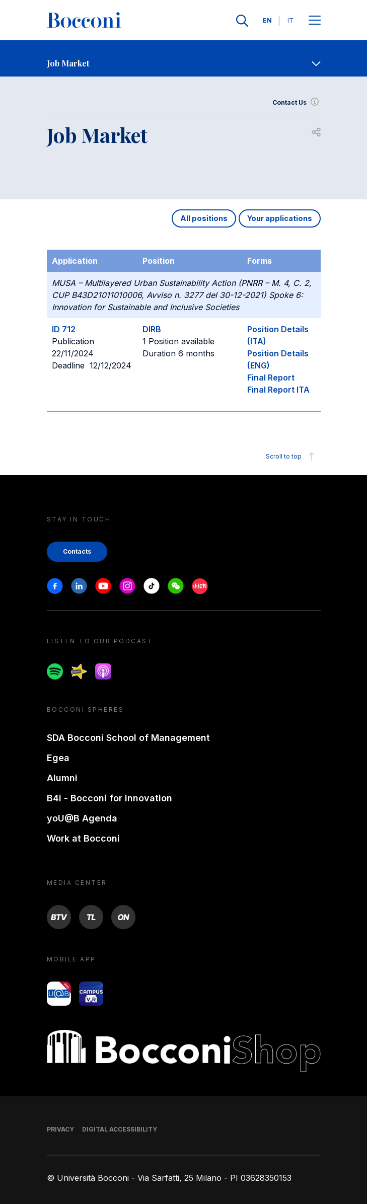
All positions (204, 218)
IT (290, 20)
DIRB (151, 329)
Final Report (271, 377)
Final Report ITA (278, 390)
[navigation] (183, 58)
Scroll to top (292, 456)
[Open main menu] (315, 21)
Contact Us (296, 103)
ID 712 (64, 329)
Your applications (279, 218)
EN (267, 20)
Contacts (77, 551)
